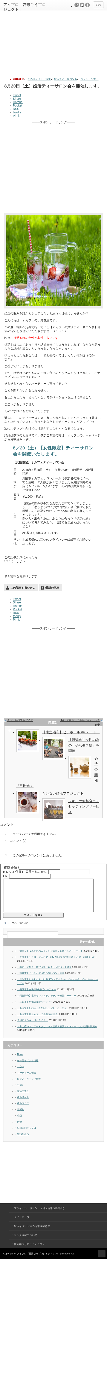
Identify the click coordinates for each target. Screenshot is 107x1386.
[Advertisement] (54, 41)
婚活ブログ (23, 1109)
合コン (20, 1091)
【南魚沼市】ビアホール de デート (71, 732)
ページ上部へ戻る (101, 1260)
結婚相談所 (23, 1140)
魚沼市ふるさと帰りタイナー (32, 1026)
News (20, 1060)
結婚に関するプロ (26, 1134)
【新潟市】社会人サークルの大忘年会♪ (38, 1020)
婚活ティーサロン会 (65, 79)
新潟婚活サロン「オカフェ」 (30, 1250)
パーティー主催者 (26, 1079)
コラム (20, 1073)
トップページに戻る (17, 929)
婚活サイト (23, 1103)
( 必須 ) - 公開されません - (26, 871)
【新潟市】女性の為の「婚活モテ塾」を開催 (83, 745)
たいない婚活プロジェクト (63, 793)
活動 (19, 1128)
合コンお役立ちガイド (20, 720)
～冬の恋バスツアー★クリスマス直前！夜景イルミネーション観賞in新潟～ (57, 1033)
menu (98, 5)
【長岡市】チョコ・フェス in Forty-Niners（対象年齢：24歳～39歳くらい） (57, 963)
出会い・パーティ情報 (29, 1085)
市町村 (20, 1116)
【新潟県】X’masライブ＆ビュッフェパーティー (43, 1014)
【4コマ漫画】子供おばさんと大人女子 (80, 722)
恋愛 (19, 1122)
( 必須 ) (11, 867)
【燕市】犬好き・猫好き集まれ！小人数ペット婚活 (44, 973)
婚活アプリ (23, 1097)
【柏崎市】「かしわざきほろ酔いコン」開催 (40, 979)
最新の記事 (52, 587)
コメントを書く (89, 79)
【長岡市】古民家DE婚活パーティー (36, 996)
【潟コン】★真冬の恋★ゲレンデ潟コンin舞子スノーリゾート (50, 957)
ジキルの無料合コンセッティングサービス (83, 806)
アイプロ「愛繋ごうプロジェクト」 (36, 1260)
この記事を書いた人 (22, 587)
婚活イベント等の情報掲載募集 (32, 1232)
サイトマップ (21, 1223)
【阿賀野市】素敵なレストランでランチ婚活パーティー (46, 1002)
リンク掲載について (25, 1241)
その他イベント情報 (39, 79)
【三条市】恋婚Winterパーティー (34, 1008)
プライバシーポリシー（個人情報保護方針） (40, 1214)
